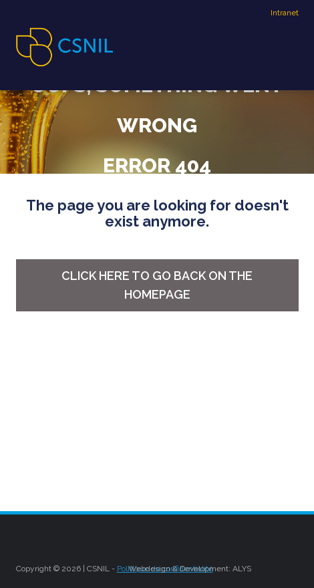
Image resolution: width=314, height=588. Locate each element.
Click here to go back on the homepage (157, 285)
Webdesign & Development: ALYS (189, 568)
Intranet (285, 12)
